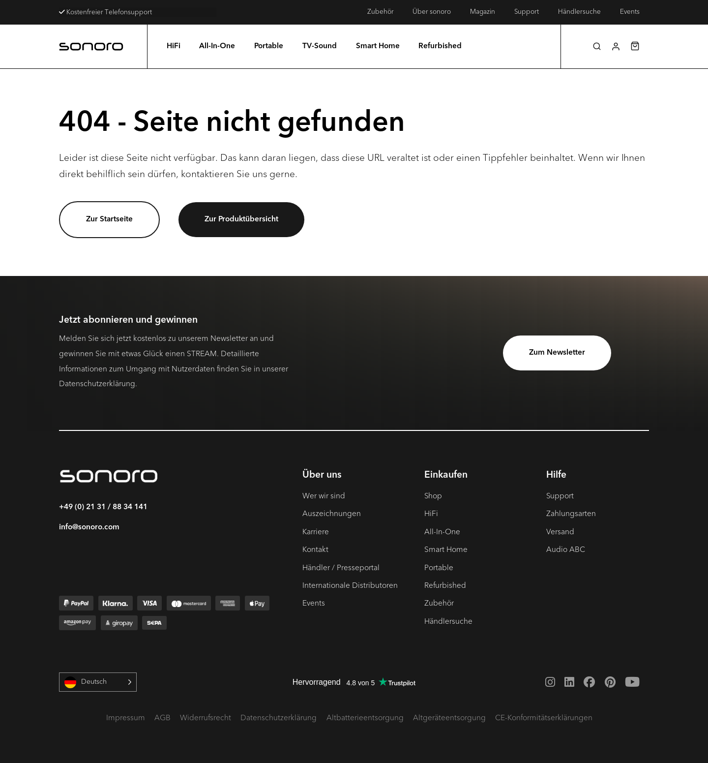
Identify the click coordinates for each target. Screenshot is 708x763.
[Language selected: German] (98, 682)
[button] (597, 46)
